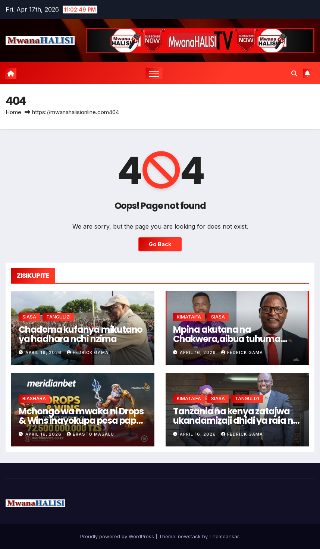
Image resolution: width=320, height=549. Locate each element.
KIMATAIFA (189, 317)
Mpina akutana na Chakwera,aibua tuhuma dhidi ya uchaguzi (226, 338)
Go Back (160, 244)
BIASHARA (34, 398)
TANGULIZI (58, 317)
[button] (294, 73)
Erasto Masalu (90, 434)
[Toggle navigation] (154, 73)
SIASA (29, 317)
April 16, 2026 (44, 352)
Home (13, 112)
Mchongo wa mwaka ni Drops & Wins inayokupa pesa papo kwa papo (81, 420)
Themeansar (224, 536)
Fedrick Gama (88, 352)
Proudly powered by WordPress (118, 536)
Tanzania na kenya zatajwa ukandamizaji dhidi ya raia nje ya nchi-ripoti (236, 420)
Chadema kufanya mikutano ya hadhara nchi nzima (80, 334)
